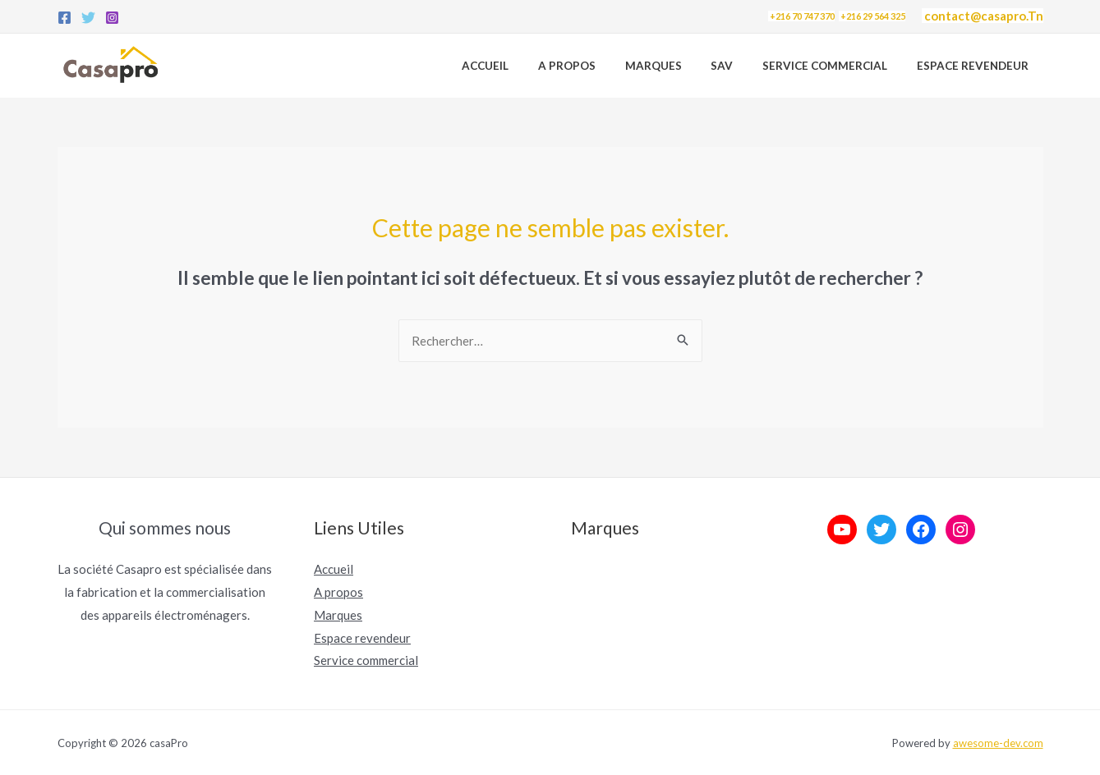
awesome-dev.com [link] (998, 743)
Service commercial (366, 660)
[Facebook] (64, 18)
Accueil (524, 65)
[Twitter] (88, 18)
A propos (599, 65)
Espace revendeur (976, 65)
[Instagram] (112, 18)
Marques (678, 65)
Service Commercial (835, 65)
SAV (740, 65)
